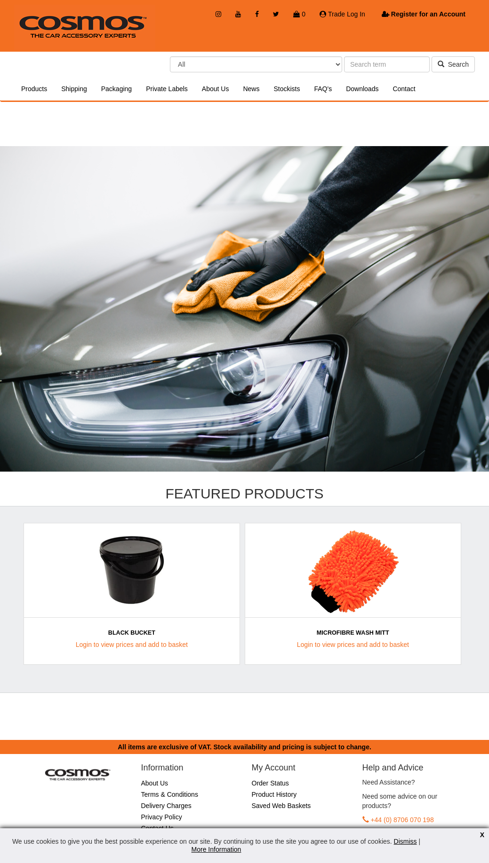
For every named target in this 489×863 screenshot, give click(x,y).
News (251, 89)
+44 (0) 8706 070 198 (401, 820)
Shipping (74, 89)
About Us (215, 89)
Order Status (270, 783)
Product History (274, 794)
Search (453, 64)
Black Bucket (131, 633)
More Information (216, 849)
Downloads (362, 89)
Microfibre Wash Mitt (353, 633)
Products (34, 89)
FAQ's (323, 89)
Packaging (116, 89)
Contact (404, 89)
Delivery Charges (166, 805)
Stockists (286, 89)
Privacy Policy (161, 817)
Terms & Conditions (169, 794)
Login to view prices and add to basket (132, 644)
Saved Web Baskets (281, 805)
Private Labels (167, 89)
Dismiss (405, 841)
